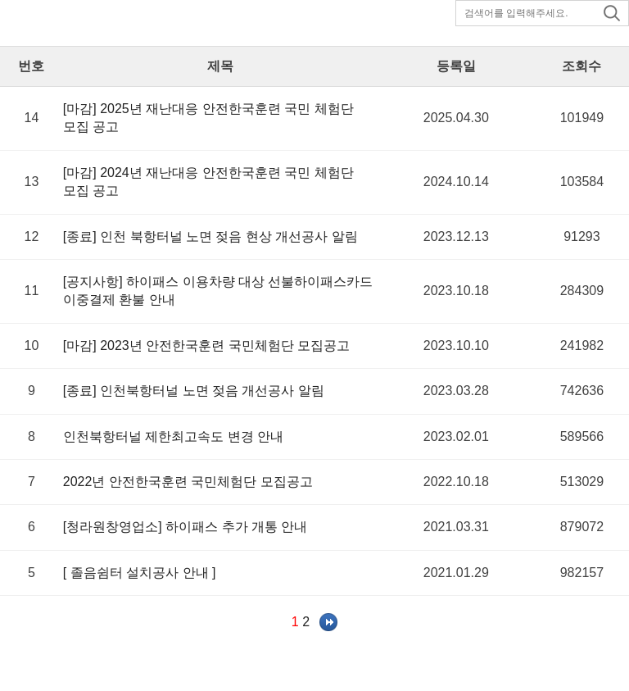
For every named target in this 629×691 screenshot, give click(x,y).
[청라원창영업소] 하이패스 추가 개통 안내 (185, 527)
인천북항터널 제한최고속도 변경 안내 (173, 436)
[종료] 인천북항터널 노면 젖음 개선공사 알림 (193, 391)
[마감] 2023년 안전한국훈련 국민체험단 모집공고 (206, 345)
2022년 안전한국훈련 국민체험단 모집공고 (188, 482)
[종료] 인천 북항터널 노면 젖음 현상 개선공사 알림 (210, 236)
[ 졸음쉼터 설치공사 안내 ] (139, 573)
